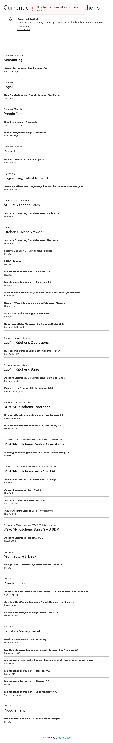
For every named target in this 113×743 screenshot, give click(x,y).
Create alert (23, 29)
